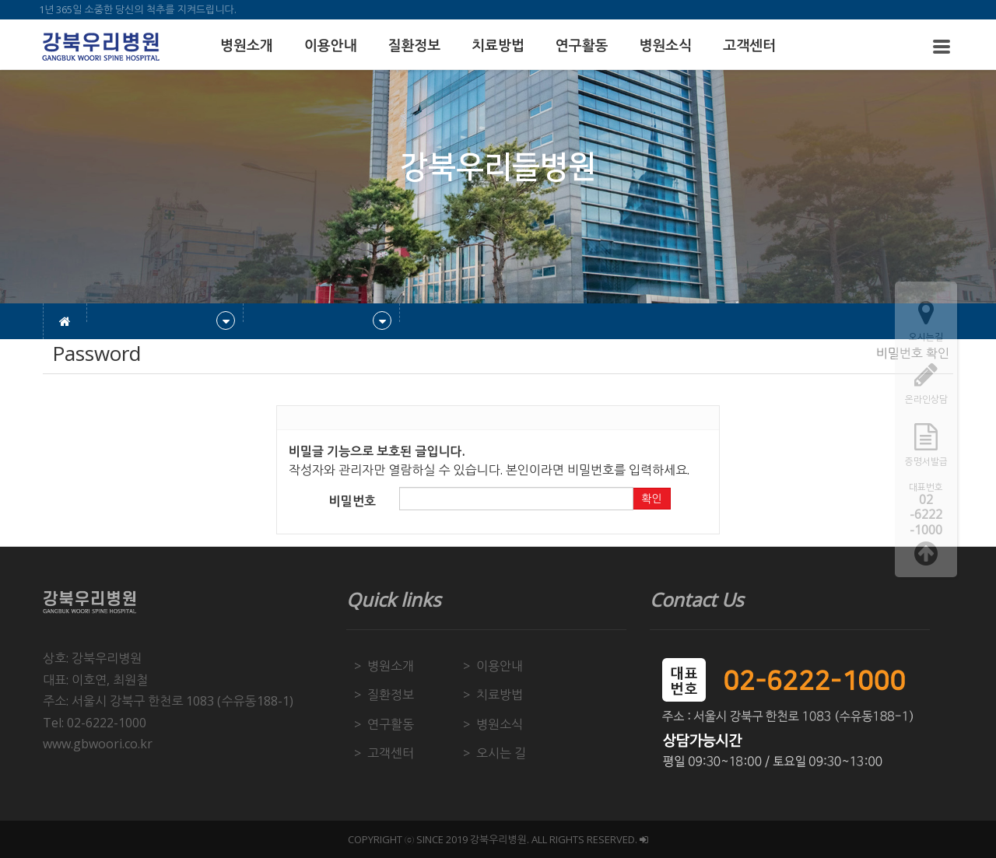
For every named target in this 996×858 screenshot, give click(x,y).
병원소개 (246, 46)
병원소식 (666, 46)
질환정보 (414, 46)
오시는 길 (501, 753)
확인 (651, 498)
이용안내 (330, 46)
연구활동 (582, 46)
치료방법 (498, 46)
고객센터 (749, 46)
